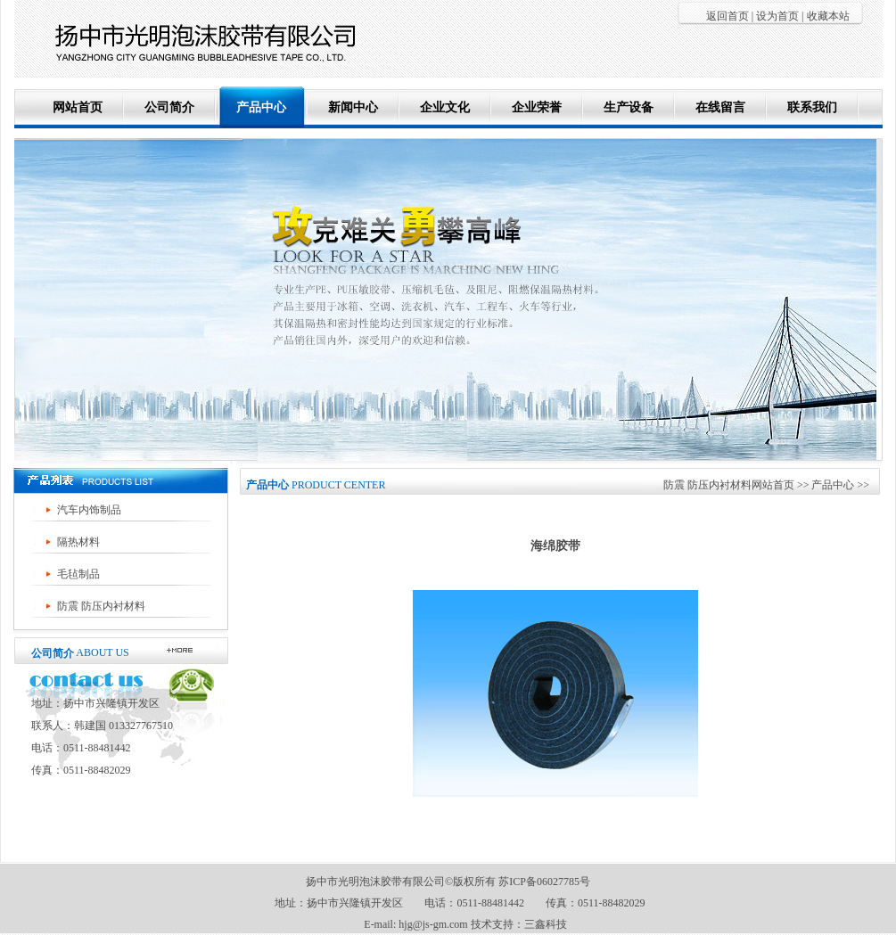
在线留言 (720, 107)
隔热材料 (78, 542)
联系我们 (812, 107)
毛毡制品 (78, 574)
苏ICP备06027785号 (544, 881)
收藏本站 (828, 16)
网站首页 (78, 107)
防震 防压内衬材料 (101, 606)
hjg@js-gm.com (433, 924)
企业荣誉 (537, 107)
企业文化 (445, 107)
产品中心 (261, 107)
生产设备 (629, 107)
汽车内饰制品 (89, 510)
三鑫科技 (545, 924)
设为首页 (777, 16)
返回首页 (727, 16)
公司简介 (169, 107)
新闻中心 (353, 107)
